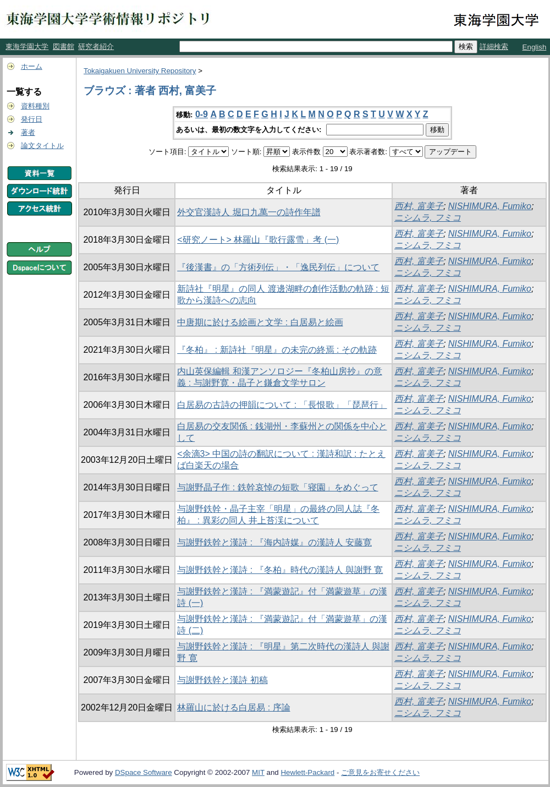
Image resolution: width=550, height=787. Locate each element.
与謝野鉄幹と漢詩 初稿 (222, 680)
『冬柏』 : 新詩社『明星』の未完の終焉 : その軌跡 (277, 349)
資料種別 (35, 106)
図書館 (63, 46)
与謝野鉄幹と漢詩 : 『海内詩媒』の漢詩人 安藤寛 (274, 542)
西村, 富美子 (418, 206)
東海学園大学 (27, 46)
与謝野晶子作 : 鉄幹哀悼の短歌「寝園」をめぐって (277, 487)
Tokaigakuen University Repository (140, 71)
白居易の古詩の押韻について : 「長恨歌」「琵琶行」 (282, 404)
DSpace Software (143, 772)
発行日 (31, 119)
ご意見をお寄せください (380, 772)
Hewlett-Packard (307, 772)
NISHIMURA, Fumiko (489, 206)
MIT (258, 772)
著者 (28, 132)
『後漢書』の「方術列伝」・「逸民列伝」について (278, 267)
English (534, 47)
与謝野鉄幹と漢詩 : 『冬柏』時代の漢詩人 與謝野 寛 (280, 570)
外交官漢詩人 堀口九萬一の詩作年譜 (248, 212)
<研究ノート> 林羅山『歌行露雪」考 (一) (258, 239)
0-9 (201, 114)
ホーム (31, 66)
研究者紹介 (96, 46)
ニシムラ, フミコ (427, 217)
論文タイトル (42, 145)
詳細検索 (494, 46)
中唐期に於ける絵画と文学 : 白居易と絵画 (260, 322)
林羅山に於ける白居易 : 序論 (233, 707)
